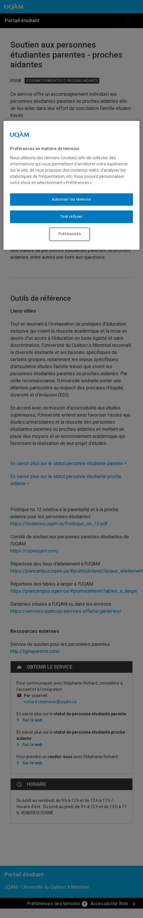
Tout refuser (71, 217)
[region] (71, 185)
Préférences (69, 234)
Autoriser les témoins (71, 199)
